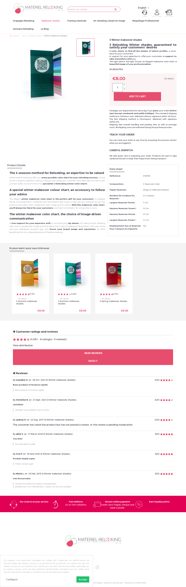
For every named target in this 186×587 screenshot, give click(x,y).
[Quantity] (117, 87)
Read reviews (93, 353)
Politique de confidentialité (135, 583)
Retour (14, 36)
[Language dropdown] (144, 7)
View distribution (23, 345)
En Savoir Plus (116, 69)
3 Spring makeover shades (113, 301)
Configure (12, 579)
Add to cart (137, 96)
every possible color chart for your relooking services (69, 177)
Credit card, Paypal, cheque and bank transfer (117, 504)
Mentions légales (95, 583)
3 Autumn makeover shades (26, 302)
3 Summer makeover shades (68, 302)
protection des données (113, 583)
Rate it (93, 361)
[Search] (94, 9)
